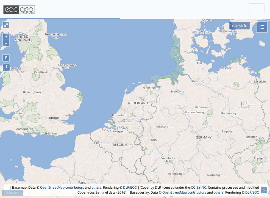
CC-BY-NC (198, 187)
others (96, 187)
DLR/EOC (130, 187)
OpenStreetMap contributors (62, 187)
